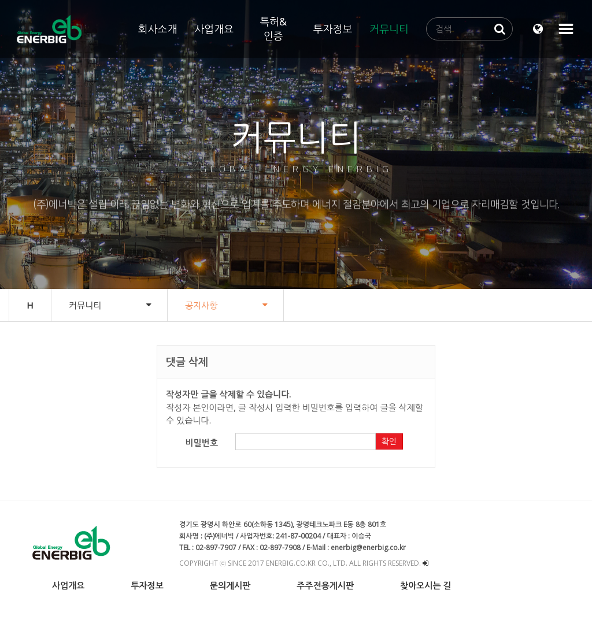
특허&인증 (273, 28)
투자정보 (333, 29)
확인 (389, 441)
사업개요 (214, 29)
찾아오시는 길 (426, 585)
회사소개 (157, 29)
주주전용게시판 (325, 585)
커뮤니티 (389, 29)
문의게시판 (230, 585)
